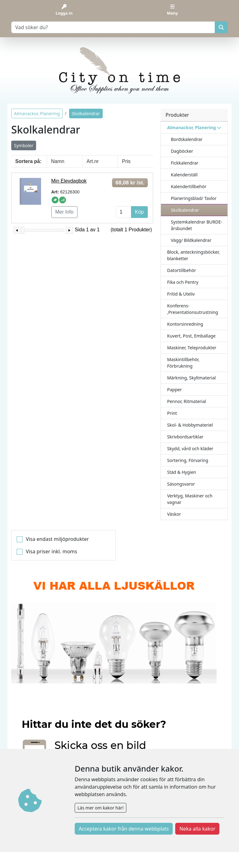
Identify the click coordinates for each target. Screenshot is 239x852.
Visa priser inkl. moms (51, 551)
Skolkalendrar (185, 210)
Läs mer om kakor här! (100, 808)
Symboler (23, 145)
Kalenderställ (184, 175)
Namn (57, 161)
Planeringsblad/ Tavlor (194, 198)
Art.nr (93, 161)
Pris (126, 161)
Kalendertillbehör (188, 186)
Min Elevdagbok (69, 181)
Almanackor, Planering (37, 113)
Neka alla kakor (197, 828)
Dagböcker (182, 151)
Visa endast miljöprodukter (57, 539)
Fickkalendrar (184, 163)
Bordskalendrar (187, 139)
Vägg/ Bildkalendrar (191, 240)
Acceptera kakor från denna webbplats (124, 828)
